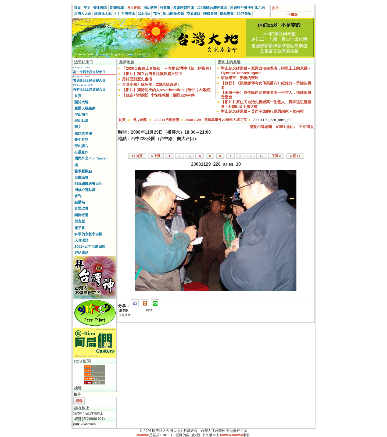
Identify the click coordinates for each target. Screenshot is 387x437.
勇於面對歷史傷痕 (137, 79)
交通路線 (193, 14)
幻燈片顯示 (285, 127)
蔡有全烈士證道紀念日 (89, 89)
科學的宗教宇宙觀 (88, 234)
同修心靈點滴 (84, 190)
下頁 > (276, 156)
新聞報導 (117, 8)
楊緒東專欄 (83, 134)
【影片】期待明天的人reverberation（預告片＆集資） (168, 90)
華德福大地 (103, 14)
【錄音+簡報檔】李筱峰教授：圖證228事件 (158, 95)
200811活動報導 (166, 120)
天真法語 (81, 240)
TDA (156, 14)
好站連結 (81, 253)
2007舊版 (243, 14)
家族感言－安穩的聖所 (240, 78)
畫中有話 (81, 140)
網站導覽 (227, 14)
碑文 (77, 127)
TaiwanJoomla (231, 435)
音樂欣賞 (81, 208)
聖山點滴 (81, 121)
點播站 (79, 202)
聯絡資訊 (210, 14)
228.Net (144, 14)
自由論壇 (81, 177)
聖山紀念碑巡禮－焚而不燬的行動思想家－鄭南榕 (262, 111)
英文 (87, 8)
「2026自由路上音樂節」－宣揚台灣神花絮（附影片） (167, 68)
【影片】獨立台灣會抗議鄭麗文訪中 (152, 74)
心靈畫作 (81, 152)
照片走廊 (134, 8)
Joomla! (142, 435)
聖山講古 (81, 146)
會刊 (77, 196)
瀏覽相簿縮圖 (260, 127)
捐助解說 (150, 8)
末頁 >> (294, 156)
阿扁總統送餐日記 (88, 184)
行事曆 (165, 8)
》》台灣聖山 (124, 14)
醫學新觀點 (83, 171)
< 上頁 (155, 156)
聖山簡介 (81, 114)
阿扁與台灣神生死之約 (247, 8)
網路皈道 (81, 215)
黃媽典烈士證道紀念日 (89, 81)
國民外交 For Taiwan (91, 158)
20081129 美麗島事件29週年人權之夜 (216, 120)
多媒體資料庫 (183, 8)
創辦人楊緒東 (84, 108)
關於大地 (81, 102)
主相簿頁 (306, 127)
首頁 (77, 8)
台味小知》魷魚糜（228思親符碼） (151, 84)
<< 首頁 (136, 156)
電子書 (79, 228)
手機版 (292, 15)
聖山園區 (100, 8)
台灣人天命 (82, 14)
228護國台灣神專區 (212, 8)
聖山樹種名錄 (173, 14)
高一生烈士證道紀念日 (89, 72)
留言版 (79, 221)
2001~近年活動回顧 (89, 246)
